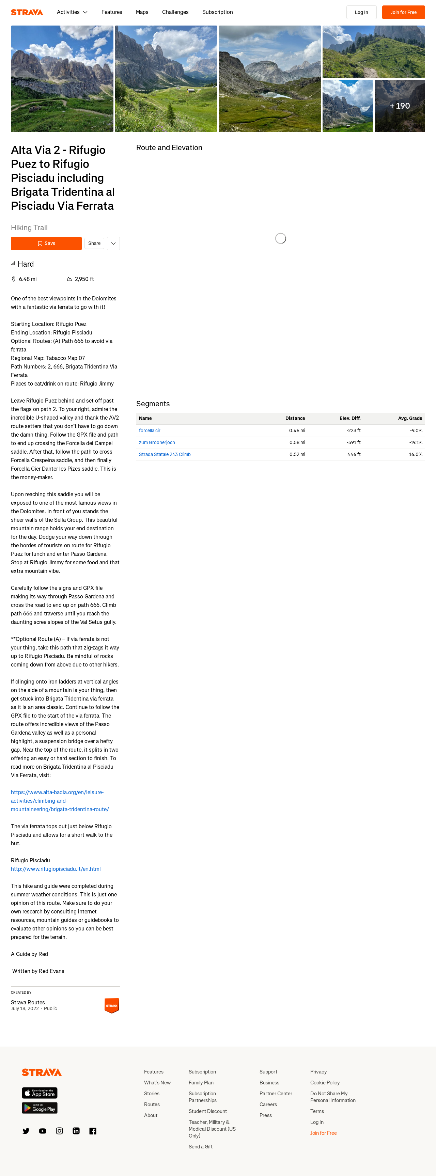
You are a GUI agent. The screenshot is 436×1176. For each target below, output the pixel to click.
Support (268, 1071)
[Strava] (27, 12)
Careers (268, 1104)
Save (46, 243)
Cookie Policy (325, 1082)
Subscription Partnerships (203, 1097)
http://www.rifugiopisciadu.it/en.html (56, 869)
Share (94, 243)
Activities (72, 12)
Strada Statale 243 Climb (165, 454)
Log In (361, 12)
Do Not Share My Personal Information (333, 1097)
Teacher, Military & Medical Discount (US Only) (212, 1129)
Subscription (217, 12)
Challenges (175, 12)
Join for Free (404, 12)
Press (266, 1115)
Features (112, 12)
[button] (62, 79)
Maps (142, 12)
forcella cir (149, 430)
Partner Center (276, 1093)
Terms (317, 1111)
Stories (151, 1093)
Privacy (318, 1071)
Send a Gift (201, 1146)
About (150, 1115)
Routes (152, 1104)
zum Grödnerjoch (157, 442)
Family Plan (201, 1082)
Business (269, 1082)
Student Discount (208, 1111)
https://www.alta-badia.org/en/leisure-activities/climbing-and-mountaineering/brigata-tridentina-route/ (60, 801)
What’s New (157, 1082)
